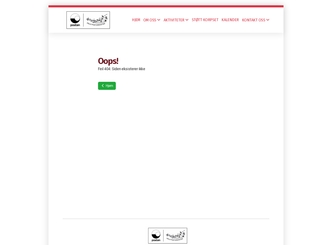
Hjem (107, 86)
